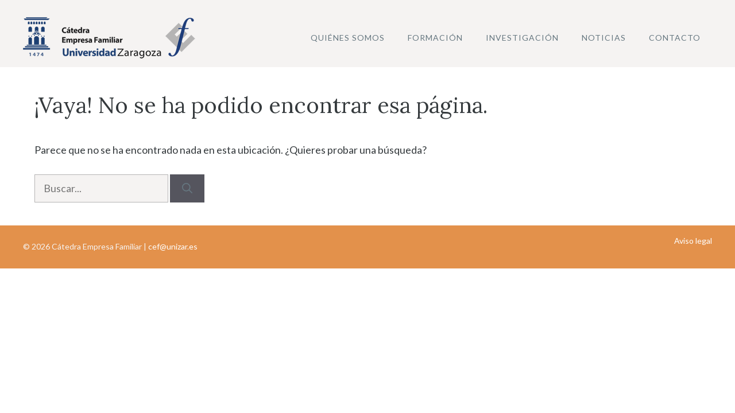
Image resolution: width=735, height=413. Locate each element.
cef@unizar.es (173, 246)
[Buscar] (187, 188)
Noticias (604, 37)
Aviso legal (693, 241)
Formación (435, 37)
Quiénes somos (348, 37)
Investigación (522, 37)
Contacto (675, 37)
